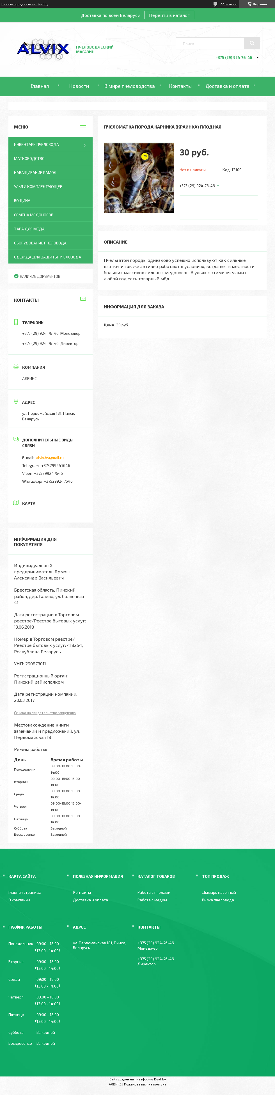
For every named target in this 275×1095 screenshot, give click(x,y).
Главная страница (24, 892)
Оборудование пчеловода (40, 242)
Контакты (180, 86)
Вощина (22, 200)
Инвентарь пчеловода (36, 144)
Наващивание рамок (35, 172)
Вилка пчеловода (218, 899)
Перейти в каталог (169, 15)
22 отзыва (228, 4)
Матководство (29, 158)
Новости (79, 86)
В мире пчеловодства (129, 86)
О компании (19, 899)
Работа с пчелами (154, 892)
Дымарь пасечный (219, 892)
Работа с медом (152, 899)
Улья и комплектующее (38, 186)
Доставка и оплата (227, 86)
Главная (40, 86)
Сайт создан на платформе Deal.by (137, 1079)
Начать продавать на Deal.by (24, 4)
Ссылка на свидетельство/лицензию (45, 713)
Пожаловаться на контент (145, 1084)
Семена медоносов (33, 214)
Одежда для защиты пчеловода (47, 257)
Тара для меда (29, 228)
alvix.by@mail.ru (50, 457)
